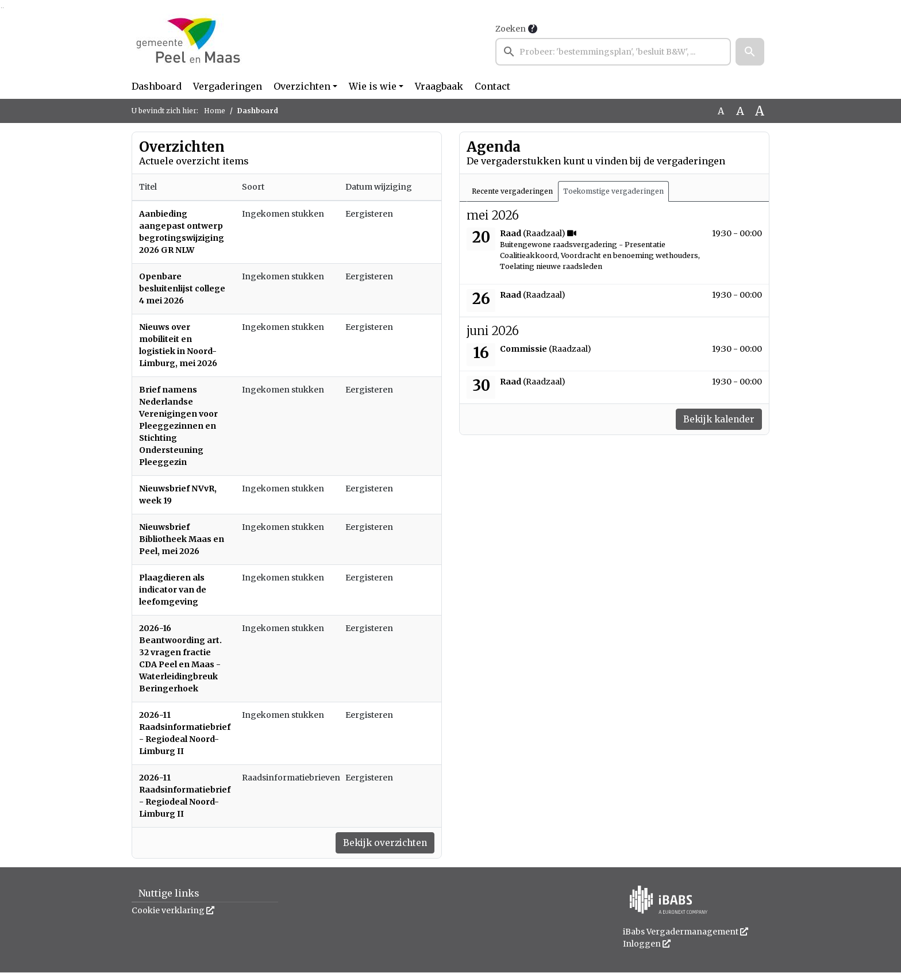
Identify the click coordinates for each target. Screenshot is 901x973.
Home (214, 110)
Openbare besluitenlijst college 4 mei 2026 (182, 288)
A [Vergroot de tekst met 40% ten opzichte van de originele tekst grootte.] (759, 111)
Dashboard (157, 86)
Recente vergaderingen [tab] (512, 191)
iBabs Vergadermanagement (685, 932)
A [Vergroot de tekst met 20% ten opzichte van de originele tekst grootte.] (740, 111)
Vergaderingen (227, 86)
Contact (492, 86)
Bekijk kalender (717, 419)
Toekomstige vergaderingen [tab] (613, 191)
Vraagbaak (439, 86)
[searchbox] (613, 52)
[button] (750, 52)
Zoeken (510, 29)
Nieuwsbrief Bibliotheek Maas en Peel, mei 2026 (181, 539)
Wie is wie (372, 86)
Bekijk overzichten (382, 843)
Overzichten (302, 86)
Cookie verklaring (173, 911)
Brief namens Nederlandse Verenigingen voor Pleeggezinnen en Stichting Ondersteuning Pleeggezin (178, 425)
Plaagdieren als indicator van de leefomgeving (172, 589)
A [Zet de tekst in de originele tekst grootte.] (721, 111)
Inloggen (647, 944)
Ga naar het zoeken (1, 7)
